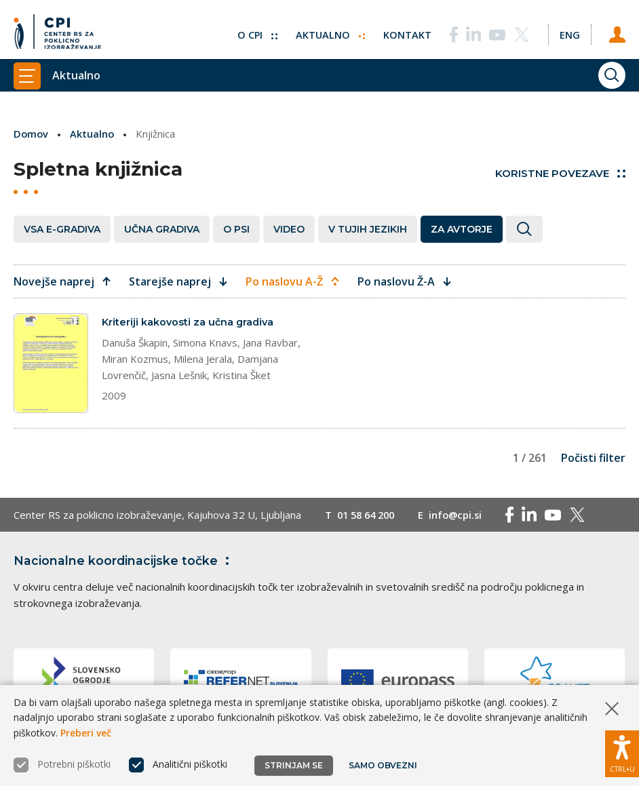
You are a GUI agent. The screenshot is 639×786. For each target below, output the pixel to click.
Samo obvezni (383, 765)
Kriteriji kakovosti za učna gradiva (189, 321)
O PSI (236, 228)
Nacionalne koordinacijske (124, 560)
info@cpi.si (462, 515)
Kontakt (405, 30)
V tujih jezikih (367, 228)
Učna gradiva (161, 228)
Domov (32, 133)
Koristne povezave (560, 173)
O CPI (254, 30)
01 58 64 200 (368, 515)
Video (289, 228)
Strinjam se (294, 765)
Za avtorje (461, 228)
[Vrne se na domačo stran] (57, 30)
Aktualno (328, 30)
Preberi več (85, 732)
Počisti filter (593, 457)
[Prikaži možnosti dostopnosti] (622, 752)
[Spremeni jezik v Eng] (568, 30)
